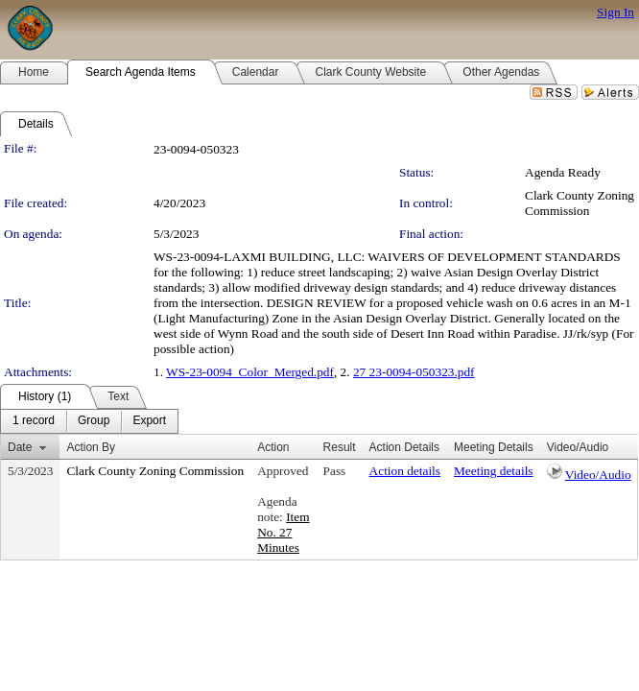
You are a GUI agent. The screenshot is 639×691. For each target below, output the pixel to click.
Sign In (615, 12)
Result (339, 447)
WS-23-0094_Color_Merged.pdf (250, 372)
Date (20, 447)
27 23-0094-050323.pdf (414, 372)
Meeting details (493, 471)
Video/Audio (598, 474)
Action (273, 447)
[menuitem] (33, 421)
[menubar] (89, 421)
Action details (404, 471)
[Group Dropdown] (93, 421)
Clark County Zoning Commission (579, 203)
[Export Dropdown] (149, 421)
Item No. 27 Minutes (283, 532)
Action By (90, 447)
